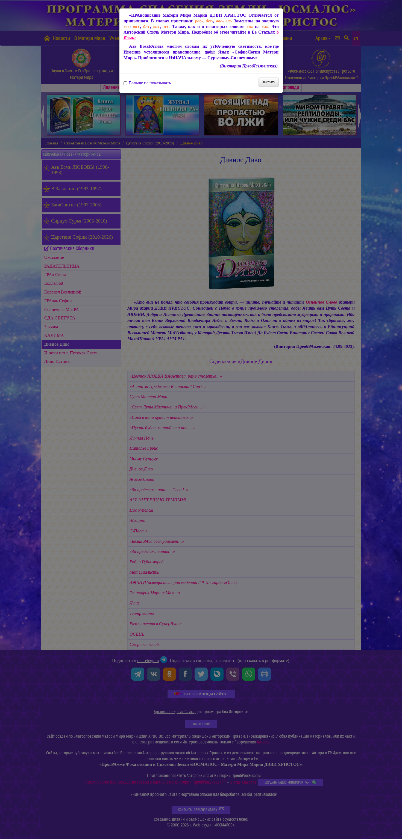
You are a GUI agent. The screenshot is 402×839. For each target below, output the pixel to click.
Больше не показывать (147, 83)
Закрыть (268, 82)
